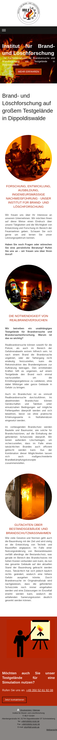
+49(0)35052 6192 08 (30, 721)
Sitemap (36, 710)
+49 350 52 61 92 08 (39, 690)
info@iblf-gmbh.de (31, 727)
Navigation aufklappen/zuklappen (28, 30)
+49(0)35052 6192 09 (31, 724)
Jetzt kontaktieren (14, 699)
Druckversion (24, 710)
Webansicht (51, 730)
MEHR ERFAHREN (28, 71)
